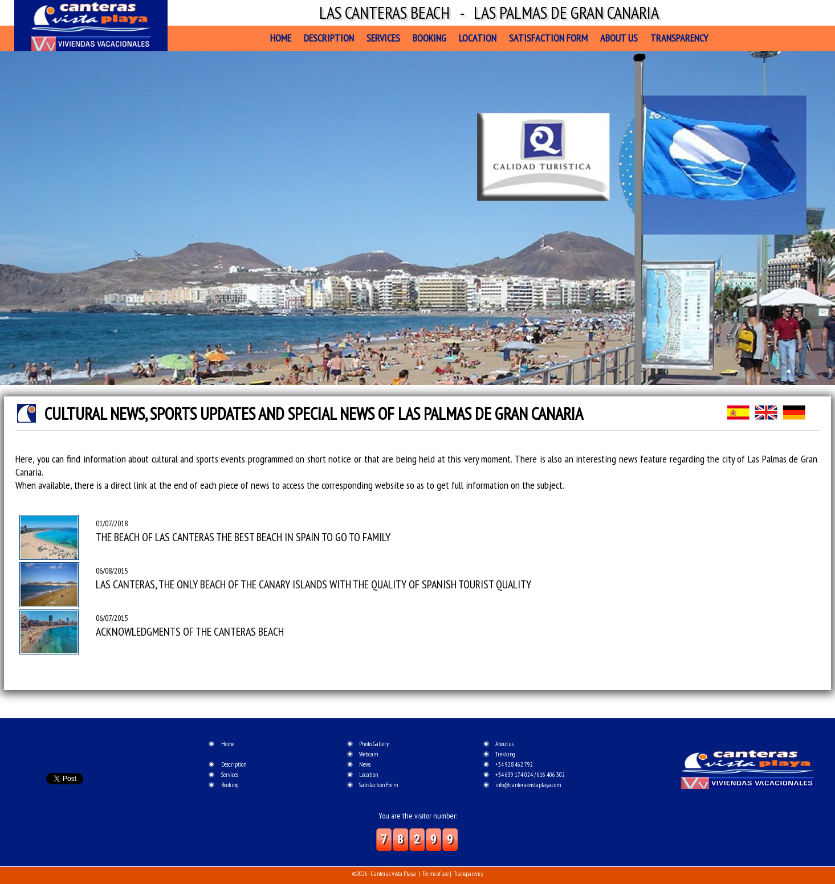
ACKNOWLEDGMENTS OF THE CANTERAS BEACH (190, 631)
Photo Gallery (374, 744)
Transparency (679, 37)
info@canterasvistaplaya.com (528, 785)
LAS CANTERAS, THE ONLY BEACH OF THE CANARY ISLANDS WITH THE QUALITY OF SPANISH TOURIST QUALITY (313, 584)
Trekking (505, 754)
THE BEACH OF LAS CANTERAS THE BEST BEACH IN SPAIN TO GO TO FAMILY (243, 537)
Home (280, 37)
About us (619, 37)
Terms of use (435, 874)
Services (383, 37)
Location (477, 37)
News (364, 764)
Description (329, 37)
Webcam (368, 754)
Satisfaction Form (548, 37)
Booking (429, 37)
